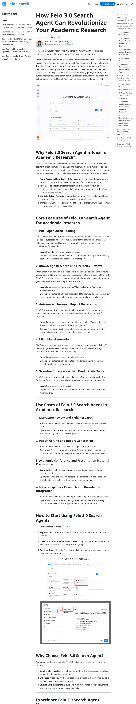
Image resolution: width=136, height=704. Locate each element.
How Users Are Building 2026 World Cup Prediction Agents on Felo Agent (17, 26)
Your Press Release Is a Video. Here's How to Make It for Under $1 (17, 33)
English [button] (122, 4)
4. (124, 59)
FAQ (96, 4)
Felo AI (68, 526)
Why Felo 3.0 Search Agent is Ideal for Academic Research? (124, 17)
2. (124, 42)
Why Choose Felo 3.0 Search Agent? (124, 139)
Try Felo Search (108, 4)
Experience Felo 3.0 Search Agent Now (124, 145)
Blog (89, 4)
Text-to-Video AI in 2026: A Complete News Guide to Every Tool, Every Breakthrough (17, 42)
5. (125, 68)
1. (124, 33)
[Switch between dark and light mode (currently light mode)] (132, 4)
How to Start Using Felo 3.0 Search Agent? (124, 131)
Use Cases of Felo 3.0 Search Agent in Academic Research (125, 78)
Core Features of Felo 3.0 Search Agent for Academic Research (125, 26)
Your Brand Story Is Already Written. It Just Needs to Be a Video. (16, 57)
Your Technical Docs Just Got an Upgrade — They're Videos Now (15, 50)
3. (125, 52)
